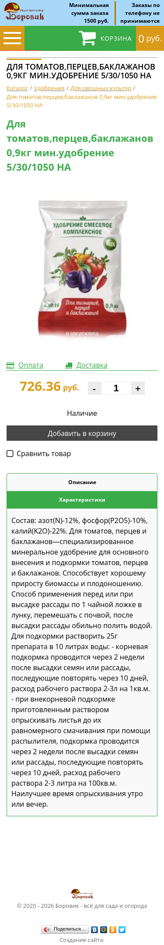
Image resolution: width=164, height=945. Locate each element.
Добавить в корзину (82, 433)
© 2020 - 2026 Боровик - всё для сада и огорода (82, 899)
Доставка (92, 365)
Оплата (30, 365)
